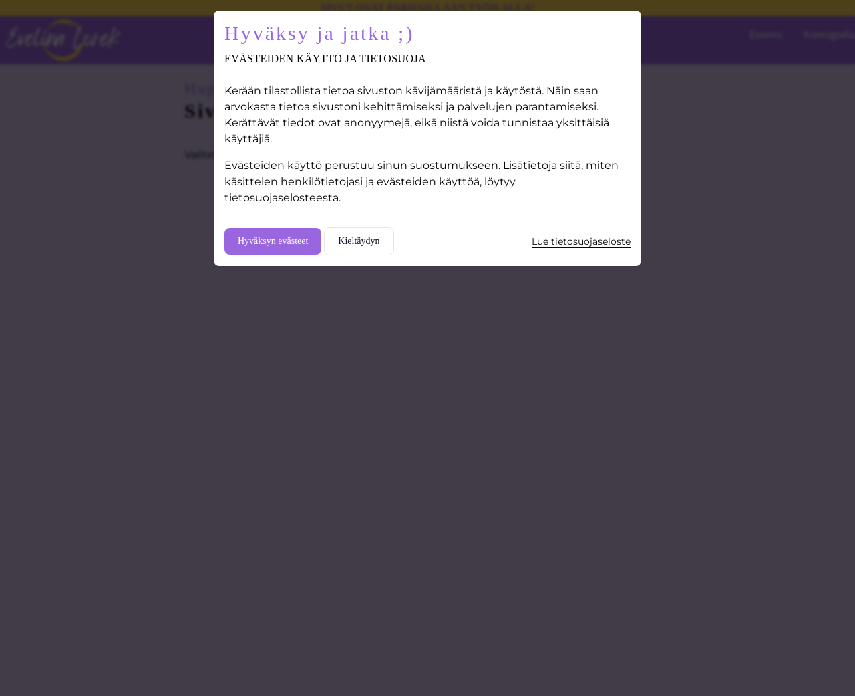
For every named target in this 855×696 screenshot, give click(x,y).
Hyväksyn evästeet (273, 241)
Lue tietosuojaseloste (581, 241)
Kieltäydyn (358, 241)
